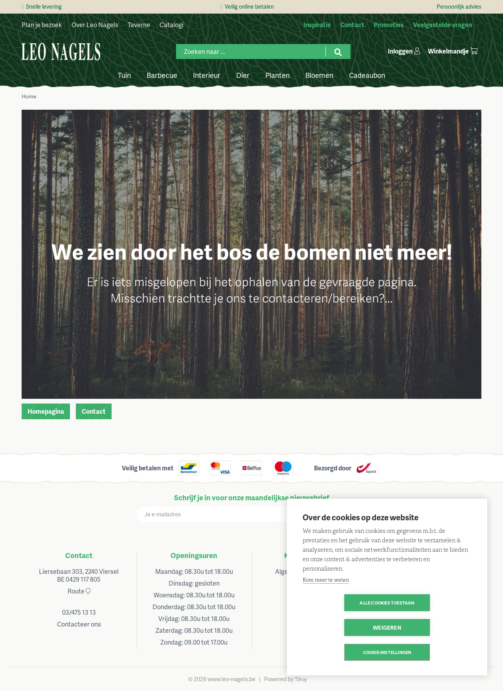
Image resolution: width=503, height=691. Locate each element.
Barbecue (162, 74)
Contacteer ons (79, 623)
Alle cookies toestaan (341, 627)
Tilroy (301, 679)
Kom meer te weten (326, 604)
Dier (243, 74)
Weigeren (432, 627)
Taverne (139, 24)
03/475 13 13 (79, 612)
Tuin (124, 74)
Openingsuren (194, 555)
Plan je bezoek (42, 24)
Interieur (206, 74)
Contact (94, 411)
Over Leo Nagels (95, 24)
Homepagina (46, 411)
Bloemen (319, 74)
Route (79, 590)
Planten (277, 74)
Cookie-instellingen (387, 652)
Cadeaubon (367, 74)
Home (29, 96)
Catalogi (172, 24)
